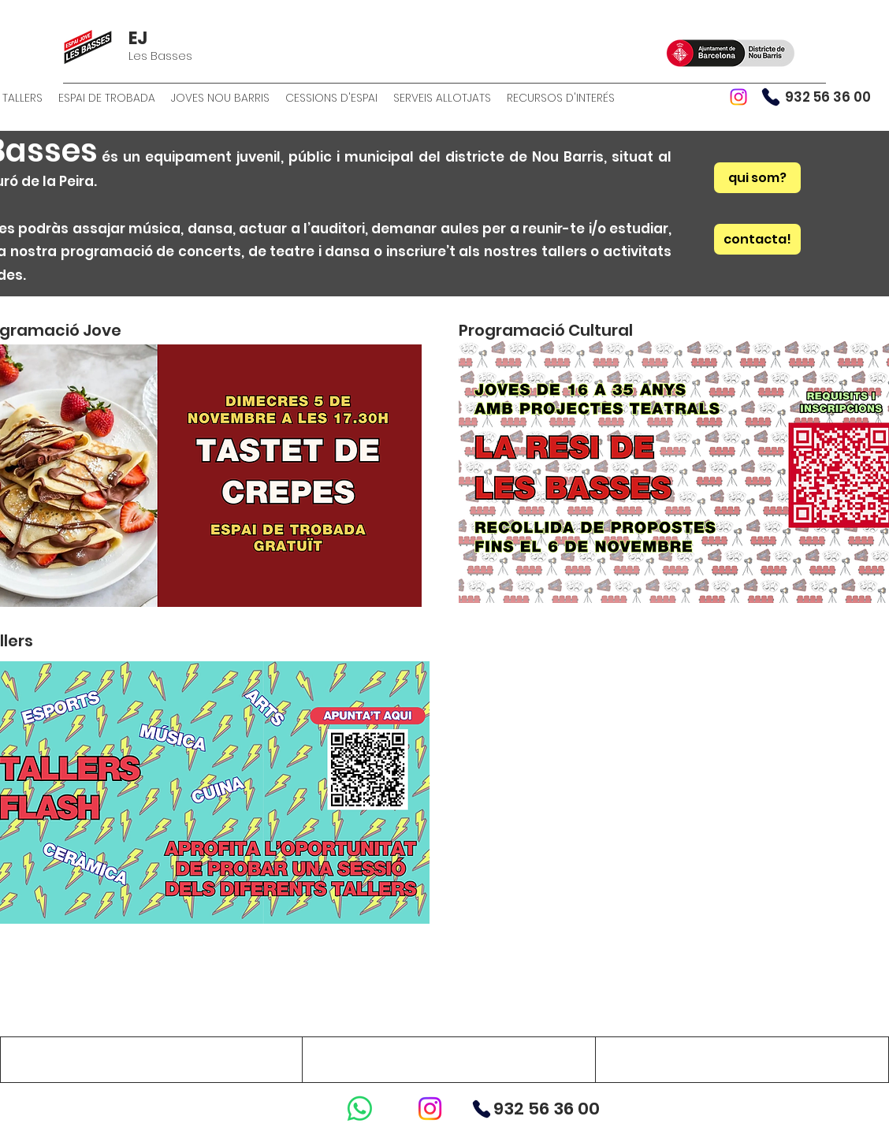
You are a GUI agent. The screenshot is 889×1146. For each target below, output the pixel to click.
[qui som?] (757, 177)
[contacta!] (757, 239)
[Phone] (771, 97)
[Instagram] (738, 97)
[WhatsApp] (359, 1108)
